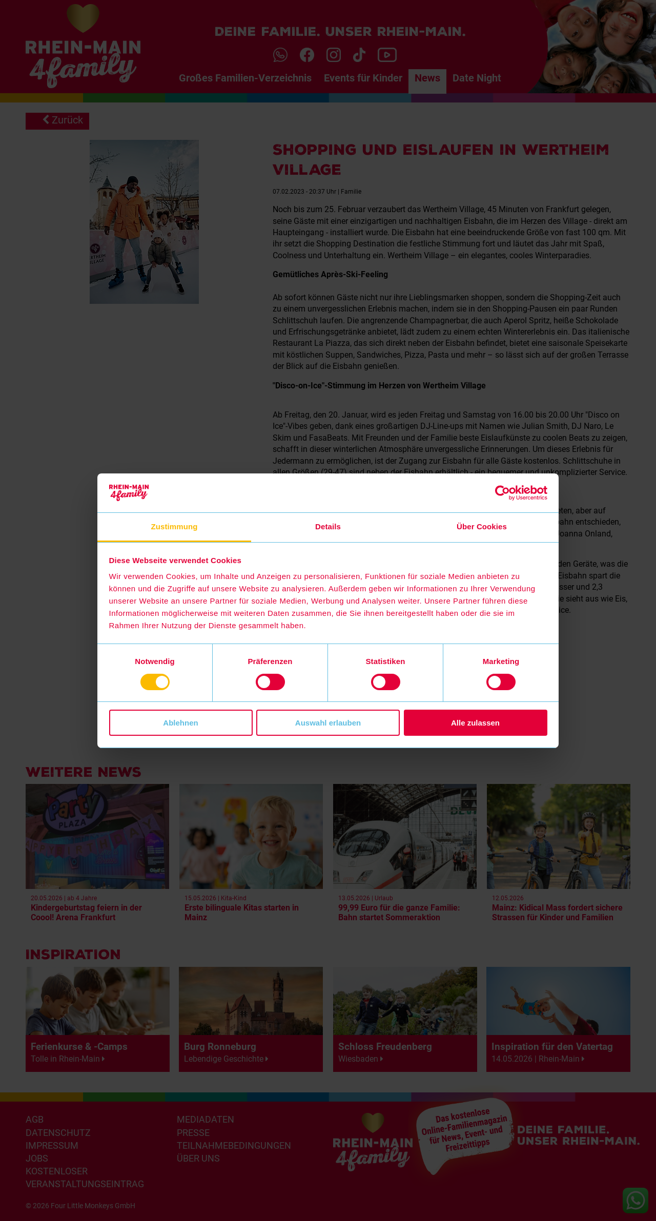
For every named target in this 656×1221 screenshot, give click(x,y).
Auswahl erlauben (328, 722)
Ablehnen (180, 722)
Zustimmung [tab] (174, 526)
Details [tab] (328, 526)
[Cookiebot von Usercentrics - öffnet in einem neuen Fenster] (502, 493)
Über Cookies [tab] (482, 526)
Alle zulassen (475, 722)
